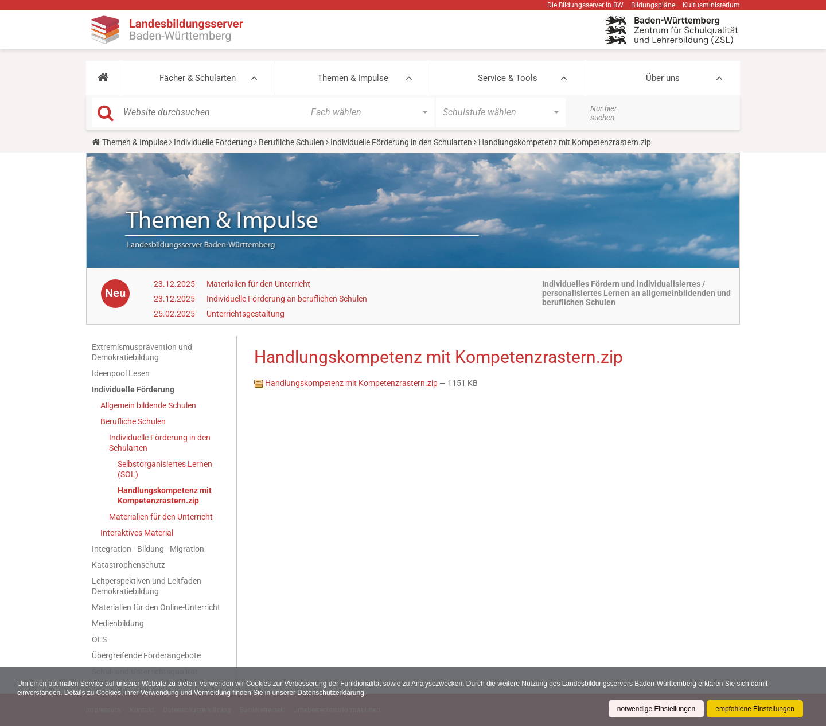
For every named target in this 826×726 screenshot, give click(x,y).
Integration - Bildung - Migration (148, 548)
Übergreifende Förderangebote (146, 655)
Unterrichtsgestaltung (245, 313)
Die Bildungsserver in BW (585, 5)
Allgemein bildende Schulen (148, 405)
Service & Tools (507, 78)
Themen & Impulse (352, 78)
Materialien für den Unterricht (258, 283)
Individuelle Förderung (213, 142)
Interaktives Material (136, 532)
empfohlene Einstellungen (754, 709)
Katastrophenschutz (128, 564)
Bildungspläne (653, 5)
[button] (103, 78)
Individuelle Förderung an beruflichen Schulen (286, 298)
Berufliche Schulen (291, 142)
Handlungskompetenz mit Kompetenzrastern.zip (165, 495)
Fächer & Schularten (197, 78)
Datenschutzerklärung (331, 693)
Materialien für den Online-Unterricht (156, 607)
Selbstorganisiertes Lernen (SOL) (165, 469)
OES (99, 639)
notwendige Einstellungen (656, 709)
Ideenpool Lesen (121, 373)
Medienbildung (118, 623)
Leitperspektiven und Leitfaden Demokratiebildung (146, 586)
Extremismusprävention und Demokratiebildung (142, 352)
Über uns (663, 78)
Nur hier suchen (603, 113)
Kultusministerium (711, 5)
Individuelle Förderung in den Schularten (401, 142)
